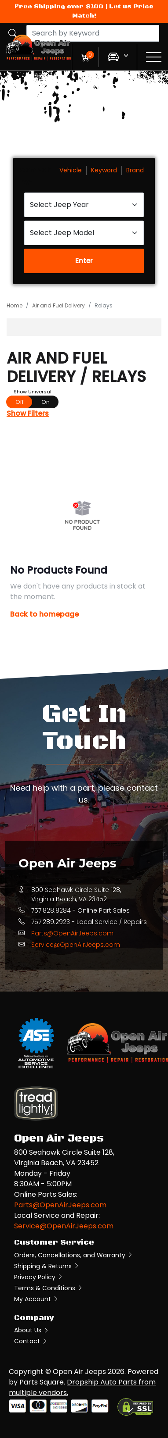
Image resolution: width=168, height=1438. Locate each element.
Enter (84, 260)
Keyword (104, 170)
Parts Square (41, 1382)
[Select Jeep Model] (84, 233)
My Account (36, 1299)
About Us (31, 1330)
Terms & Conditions (48, 1288)
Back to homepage (44, 614)
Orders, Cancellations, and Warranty (73, 1255)
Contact (31, 1341)
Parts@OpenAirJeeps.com (72, 933)
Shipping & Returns (47, 1266)
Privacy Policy (38, 1277)
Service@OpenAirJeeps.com (75, 944)
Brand (135, 170)
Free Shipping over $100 (59, 7)
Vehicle (70, 170)
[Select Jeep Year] (84, 205)
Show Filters (28, 413)
